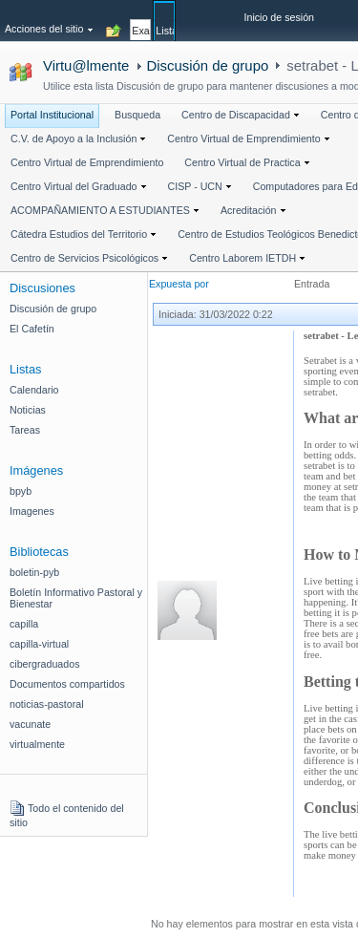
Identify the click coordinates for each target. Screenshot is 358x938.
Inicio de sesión (279, 17)
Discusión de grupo (207, 65)
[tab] (140, 20)
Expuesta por (179, 283)
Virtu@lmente (86, 65)
